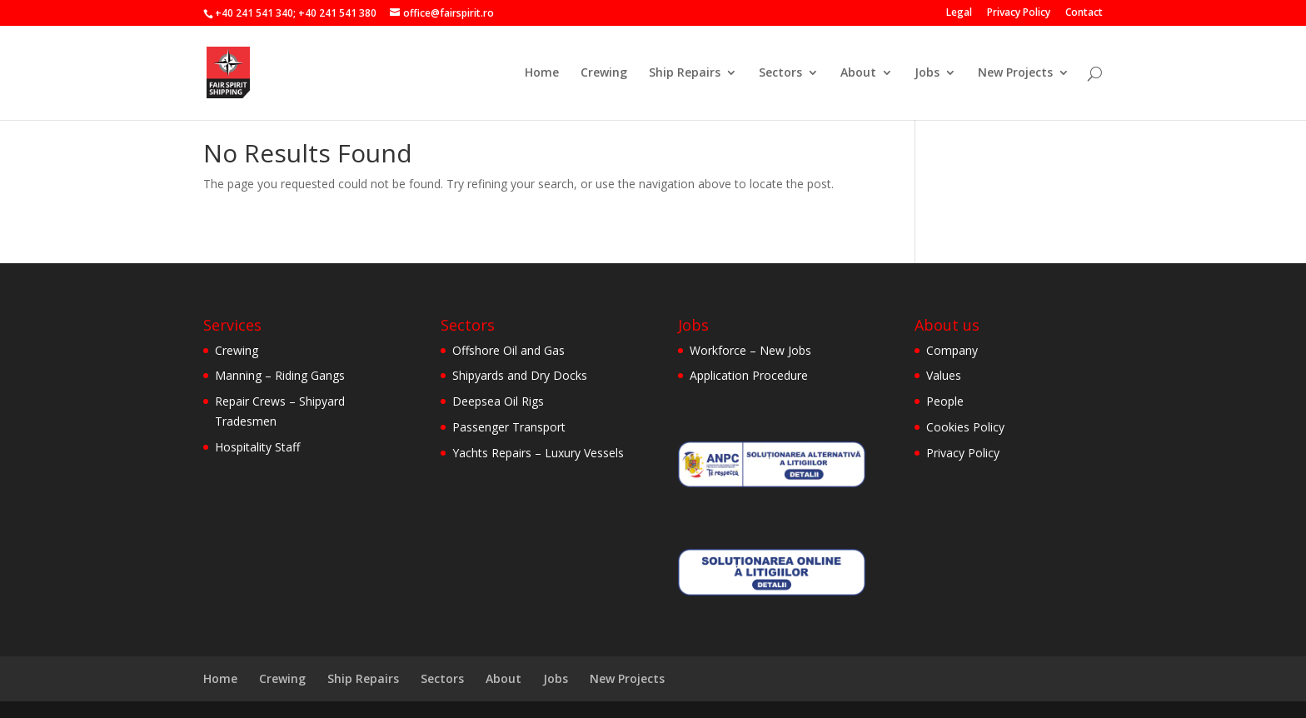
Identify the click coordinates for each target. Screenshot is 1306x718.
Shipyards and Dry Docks (519, 375)
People (945, 401)
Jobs (927, 73)
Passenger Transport (509, 427)
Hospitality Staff (257, 447)
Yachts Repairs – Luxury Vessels (538, 453)
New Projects (1015, 73)
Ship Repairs (684, 73)
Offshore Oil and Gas (508, 350)
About (858, 73)
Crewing (604, 73)
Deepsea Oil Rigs (498, 401)
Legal (959, 13)
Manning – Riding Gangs (280, 375)
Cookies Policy (965, 427)
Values (943, 375)
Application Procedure (749, 375)
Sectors (780, 73)
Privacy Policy (1018, 13)
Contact (1084, 13)
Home (542, 73)
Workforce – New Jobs (750, 350)
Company (952, 350)
